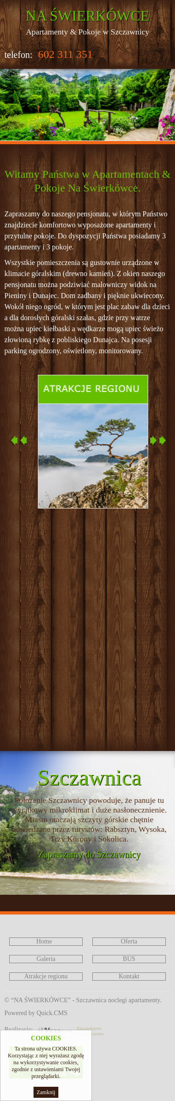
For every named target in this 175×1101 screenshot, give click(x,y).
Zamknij (46, 1092)
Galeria (45, 958)
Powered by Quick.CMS (36, 1013)
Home (44, 941)
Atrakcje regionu (46, 976)
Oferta (129, 941)
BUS (129, 958)
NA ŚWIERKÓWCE (87, 15)
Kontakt (129, 976)
